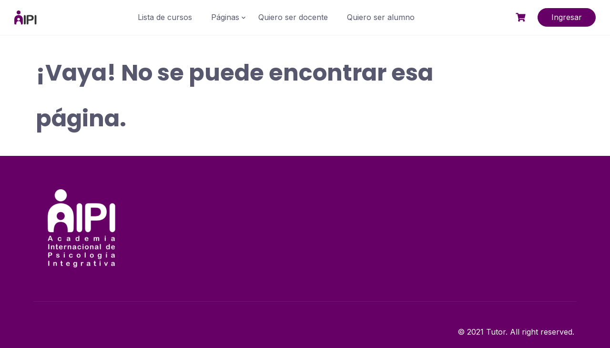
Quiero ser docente (293, 17)
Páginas (225, 17)
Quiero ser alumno (381, 17)
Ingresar (566, 17)
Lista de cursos (165, 17)
